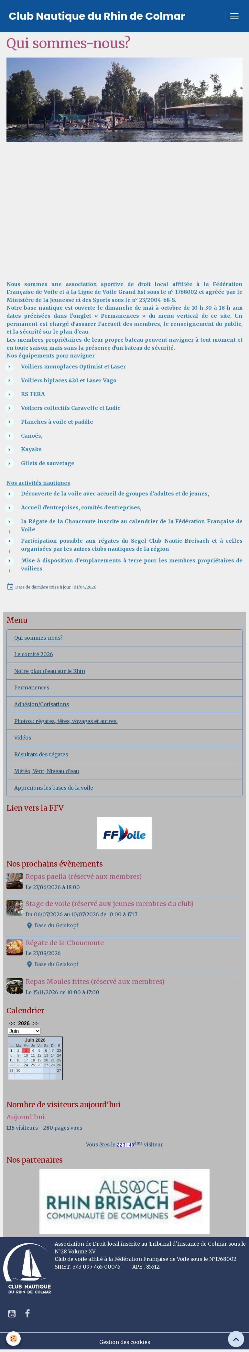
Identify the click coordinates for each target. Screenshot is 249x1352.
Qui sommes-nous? (38, 638)
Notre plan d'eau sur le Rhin (49, 671)
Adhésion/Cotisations (41, 704)
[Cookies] (13, 1338)
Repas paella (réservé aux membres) (84, 876)
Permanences (31, 688)
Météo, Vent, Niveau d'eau (46, 771)
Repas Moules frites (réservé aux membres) (95, 981)
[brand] (97, 16)
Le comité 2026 (33, 654)
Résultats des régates (41, 754)
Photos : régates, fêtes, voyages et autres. (66, 721)
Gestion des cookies (124, 1342)
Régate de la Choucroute (65, 943)
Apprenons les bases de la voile (53, 788)
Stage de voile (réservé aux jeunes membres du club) (110, 904)
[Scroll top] (236, 1339)
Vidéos (22, 738)
